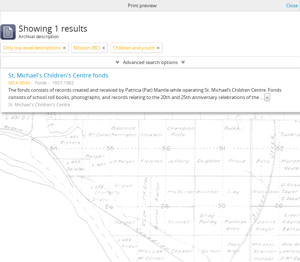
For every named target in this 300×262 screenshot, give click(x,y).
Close (292, 5)
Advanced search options (150, 62)
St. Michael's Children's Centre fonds (58, 75)
